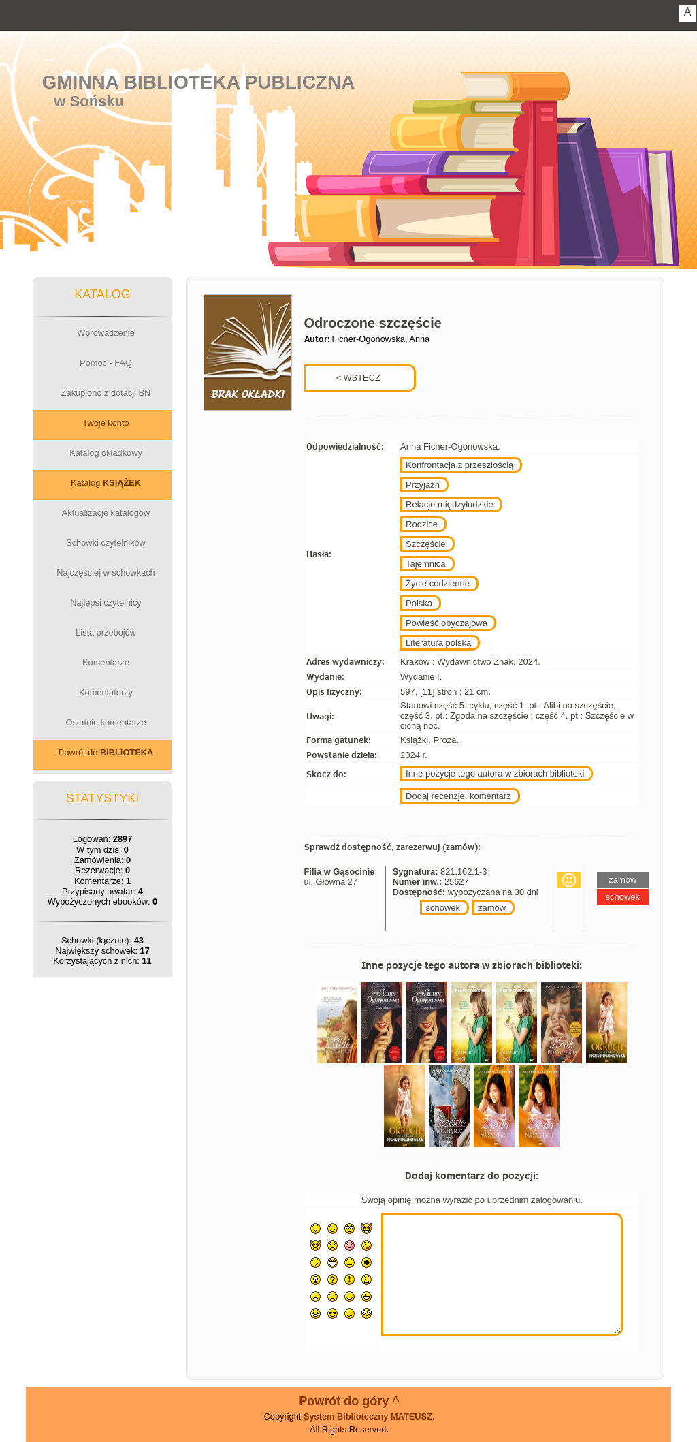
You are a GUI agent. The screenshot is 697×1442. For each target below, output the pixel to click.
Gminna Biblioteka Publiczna (198, 82)
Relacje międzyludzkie (449, 504)
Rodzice (422, 524)
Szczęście (426, 544)
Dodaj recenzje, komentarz (458, 796)
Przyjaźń (423, 485)
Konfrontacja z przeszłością (459, 465)
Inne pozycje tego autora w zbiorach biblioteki (495, 773)
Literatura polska (438, 643)
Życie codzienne (438, 583)
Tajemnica (426, 564)
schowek (442, 908)
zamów (492, 908)
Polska (419, 603)
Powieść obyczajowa (446, 623)
